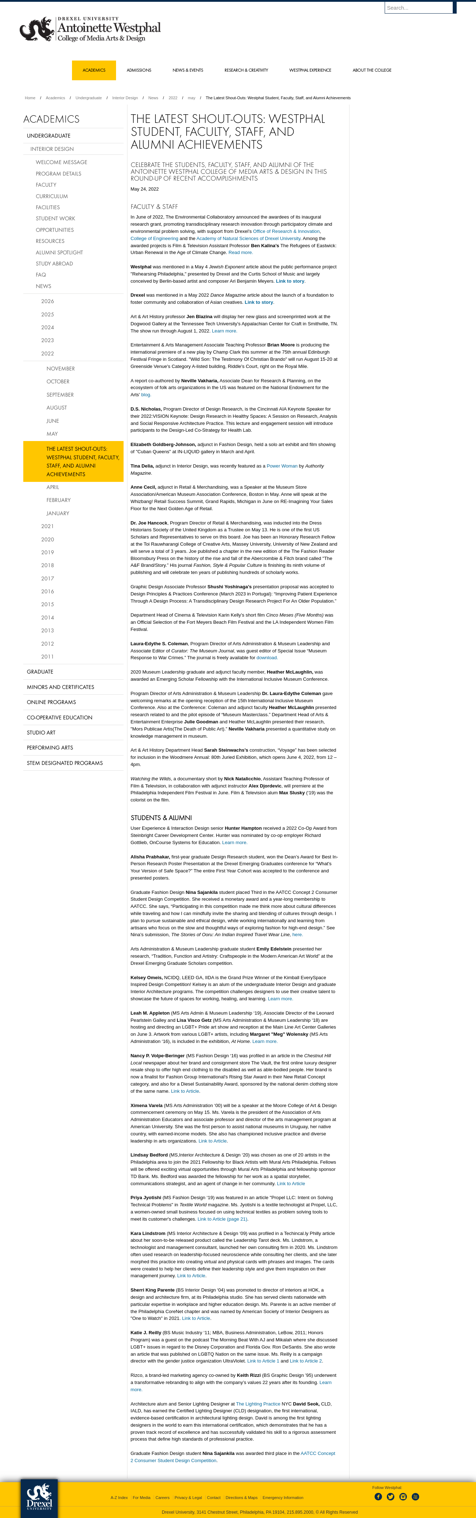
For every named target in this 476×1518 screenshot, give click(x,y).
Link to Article (185, 1091)
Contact (214, 1497)
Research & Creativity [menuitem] (246, 70)
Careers (162, 1497)
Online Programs (51, 701)
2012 (47, 643)
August (57, 407)
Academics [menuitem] (94, 70)
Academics (55, 98)
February (59, 499)
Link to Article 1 (263, 1361)
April (53, 486)
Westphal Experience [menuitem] (310, 70)
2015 (47, 604)
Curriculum (52, 196)
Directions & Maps (242, 1497)
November (61, 368)
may (192, 98)
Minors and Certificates (60, 686)
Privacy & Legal (188, 1497)
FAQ (41, 274)
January (58, 513)
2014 (47, 617)
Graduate (40, 671)
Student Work (55, 218)
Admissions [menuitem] (139, 70)
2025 (47, 314)
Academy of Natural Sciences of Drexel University (248, 238)
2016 (47, 591)
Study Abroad (54, 263)
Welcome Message (61, 162)
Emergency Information (283, 1497)
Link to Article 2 (306, 1361)
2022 (173, 98)
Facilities (48, 207)
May (52, 433)
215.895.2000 (300, 1512)
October (58, 381)
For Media (142, 1497)
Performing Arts (50, 747)
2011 (47, 656)
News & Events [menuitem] (188, 70)
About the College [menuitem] (372, 70)
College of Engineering (154, 238)
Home (30, 98)
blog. (146, 394)
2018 (47, 565)
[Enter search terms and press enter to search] (424, 7)
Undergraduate (89, 98)
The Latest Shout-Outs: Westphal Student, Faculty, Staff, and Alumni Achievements (83, 461)
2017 (47, 578)
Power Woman (282, 466)
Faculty (46, 184)
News (153, 98)
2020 (47, 539)
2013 (47, 630)
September (60, 394)
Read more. (241, 252)
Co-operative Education (59, 717)
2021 (47, 526)
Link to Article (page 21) (222, 1219)
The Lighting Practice (258, 1404)
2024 (47, 327)
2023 (47, 340)
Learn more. (224, 331)
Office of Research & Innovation (286, 231)
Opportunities (55, 229)
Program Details (58, 173)
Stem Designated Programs (65, 762)
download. (267, 657)
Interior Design (125, 98)
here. (297, 934)
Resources (50, 240)
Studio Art (41, 732)
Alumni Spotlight (59, 252)
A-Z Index (119, 1497)
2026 (47, 301)
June (53, 420)
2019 (47, 552)
